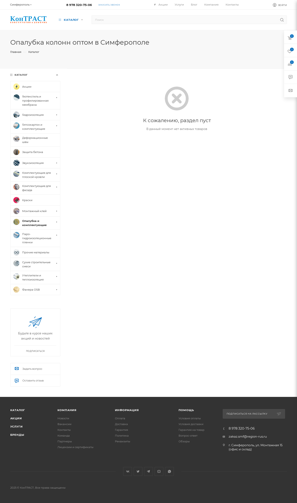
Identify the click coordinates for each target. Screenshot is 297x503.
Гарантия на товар (191, 429)
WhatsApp (169, 471)
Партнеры (64, 441)
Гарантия (121, 429)
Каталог (17, 410)
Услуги (16, 426)
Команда (63, 435)
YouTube (159, 471)
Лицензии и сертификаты (75, 447)
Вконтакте (127, 471)
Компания (67, 410)
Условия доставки (191, 424)
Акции (16, 418)
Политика (122, 435)
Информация (127, 410)
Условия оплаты (190, 418)
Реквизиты (122, 441)
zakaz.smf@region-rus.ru (248, 436)
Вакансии (64, 424)
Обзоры (184, 441)
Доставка (121, 424)
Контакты (64, 429)
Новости (63, 418)
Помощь (186, 410)
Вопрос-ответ (188, 435)
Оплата (120, 418)
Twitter (138, 471)
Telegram (148, 471)
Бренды (17, 434)
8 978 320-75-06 (79, 5)
